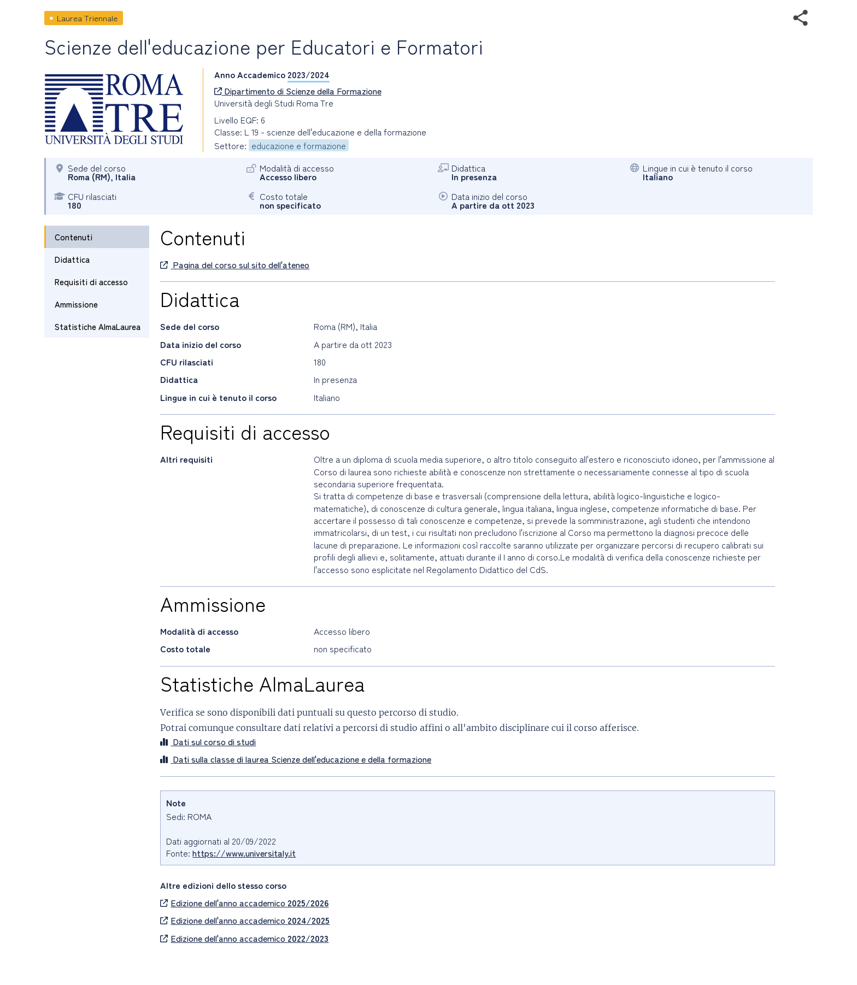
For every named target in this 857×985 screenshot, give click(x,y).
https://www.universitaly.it (244, 852)
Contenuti (73, 237)
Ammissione (76, 304)
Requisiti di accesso (91, 281)
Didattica (72, 259)
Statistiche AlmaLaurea (97, 326)
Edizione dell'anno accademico (244, 902)
